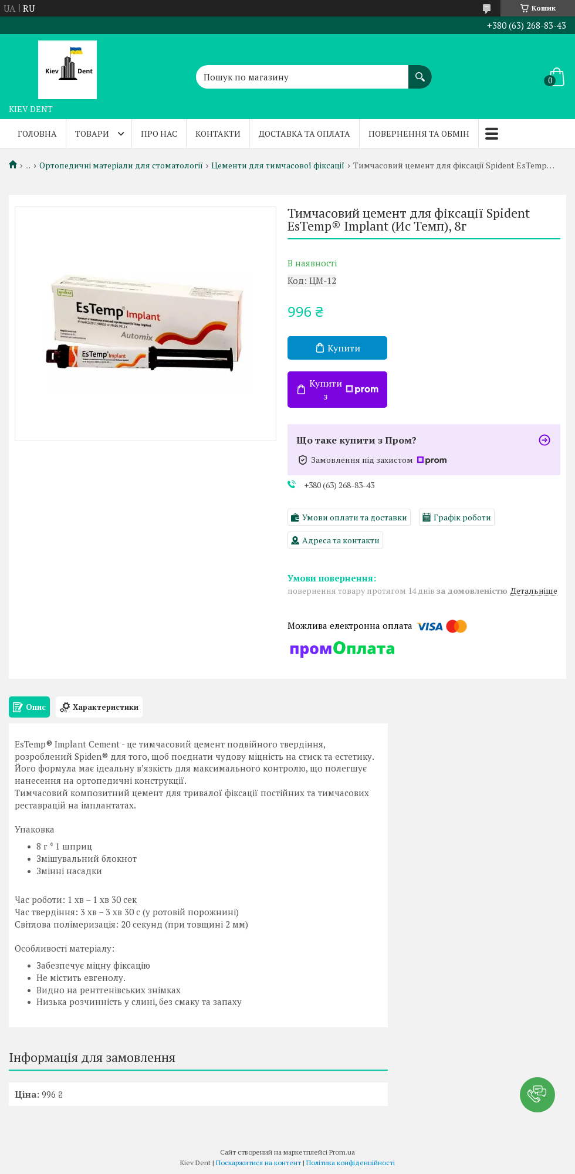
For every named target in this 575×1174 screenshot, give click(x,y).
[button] (537, 1094)
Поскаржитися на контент (258, 1162)
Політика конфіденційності (350, 1162)
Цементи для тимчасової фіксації (277, 165)
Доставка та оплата (304, 133)
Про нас (159, 133)
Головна (37, 133)
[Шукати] (420, 71)
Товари (92, 133)
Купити (343, 347)
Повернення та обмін (418, 133)
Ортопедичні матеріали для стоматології (121, 165)
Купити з (343, 389)
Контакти (218, 133)
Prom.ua (342, 1152)
